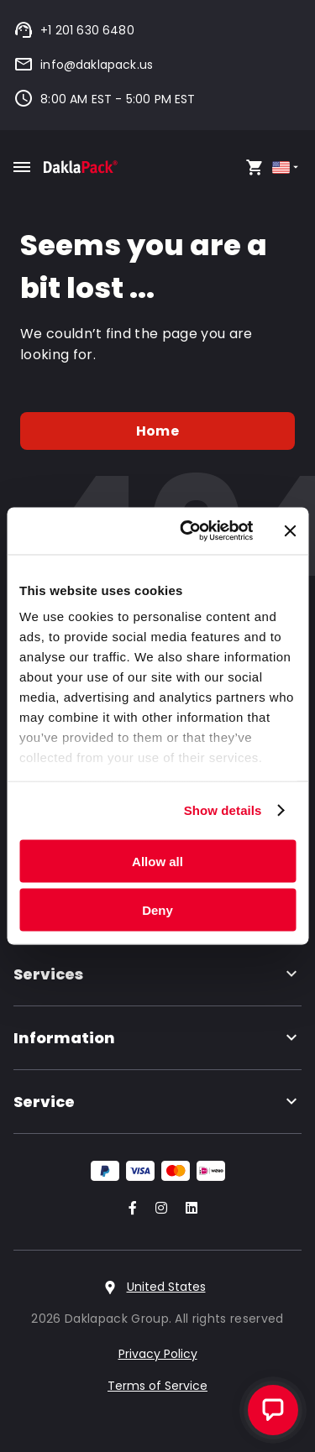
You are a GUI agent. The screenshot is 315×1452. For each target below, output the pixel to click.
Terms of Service (157, 1386)
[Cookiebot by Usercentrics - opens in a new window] (188, 531)
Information (157, 1037)
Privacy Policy (157, 1354)
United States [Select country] (166, 1286)
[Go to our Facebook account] (129, 1209)
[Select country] (287, 167)
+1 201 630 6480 (73, 30)
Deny (157, 910)
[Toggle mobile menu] (21, 167)
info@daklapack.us (83, 65)
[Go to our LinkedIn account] (186, 1209)
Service (157, 1101)
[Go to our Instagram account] (158, 1209)
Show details (223, 810)
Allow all (157, 861)
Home (157, 431)
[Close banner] (290, 530)
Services (157, 974)
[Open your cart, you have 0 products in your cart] (254, 167)
